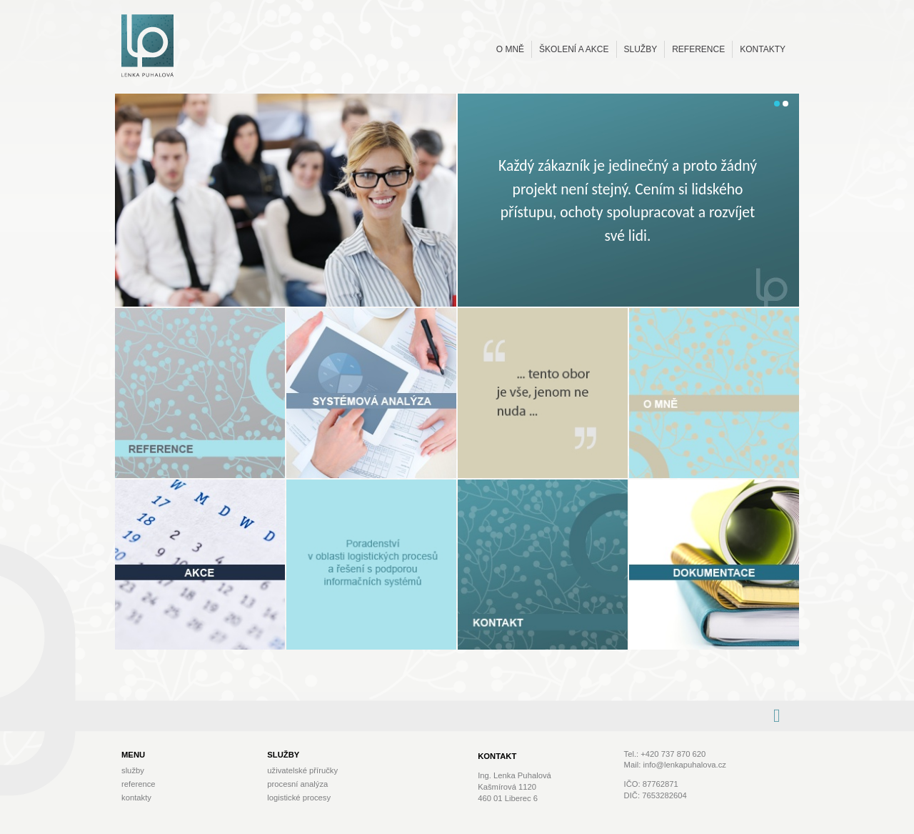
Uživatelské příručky (302, 770)
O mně (510, 49)
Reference (698, 49)
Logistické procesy (299, 797)
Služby (641, 49)
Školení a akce (573, 49)
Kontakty (762, 49)
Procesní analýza (297, 784)
